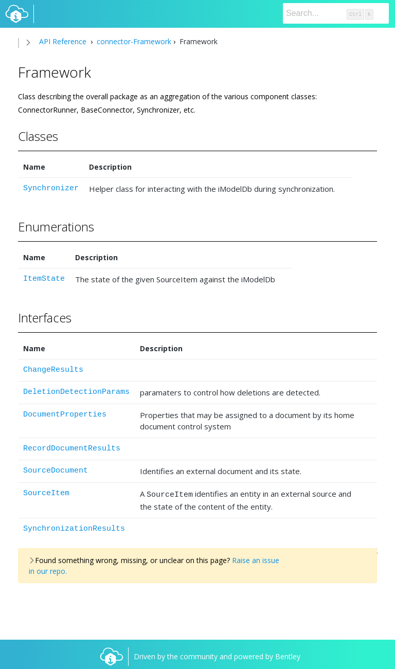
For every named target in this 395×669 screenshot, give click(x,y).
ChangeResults (53, 370)
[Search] (336, 13)
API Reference (62, 41)
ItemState (44, 279)
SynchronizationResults (74, 527)
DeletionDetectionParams (76, 392)
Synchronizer (51, 188)
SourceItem (46, 493)
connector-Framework (133, 41)
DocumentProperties (64, 414)
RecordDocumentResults (71, 448)
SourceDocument (55, 470)
